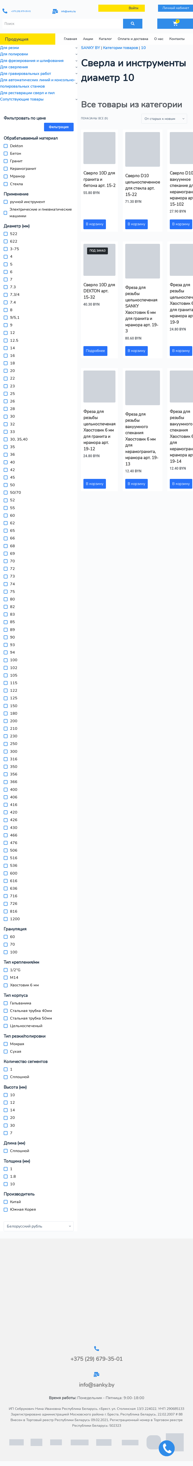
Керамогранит (23, 168)
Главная (70, 39)
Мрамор (17, 176)
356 (13, 774)
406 (13, 797)
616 (13, 881)
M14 (14, 977)
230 (13, 736)
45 (12, 477)
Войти (134, 8)
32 (12, 424)
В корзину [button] (94, 224)
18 (12, 363)
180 (13, 713)
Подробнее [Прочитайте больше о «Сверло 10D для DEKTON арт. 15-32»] (95, 350)
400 (13, 789)
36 (12, 454)
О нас (158, 39)
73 (12, 576)
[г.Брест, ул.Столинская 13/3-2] (96, 1292)
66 (12, 538)
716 (13, 896)
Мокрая (17, 1044)
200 (13, 721)
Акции (88, 39)
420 (13, 812)
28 (12, 409)
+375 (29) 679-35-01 (25, 11)
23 (12, 386)
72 (12, 568)
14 (12, 348)
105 (13, 675)
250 (13, 743)
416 (13, 804)
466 (13, 835)
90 (12, 637)
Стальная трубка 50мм (31, 1018)
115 (13, 683)
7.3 (13, 287)
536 (13, 865)
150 (13, 706)
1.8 (13, 1176)
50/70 (15, 492)
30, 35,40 (19, 439)
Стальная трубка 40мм (31, 1010)
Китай (15, 1202)
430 (13, 827)
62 (12, 523)
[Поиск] (132, 24)
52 (12, 500)
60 (12, 515)
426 (13, 820)
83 (12, 614)
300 (13, 751)
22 (12, 378)
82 (12, 606)
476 (13, 843)
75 (12, 591)
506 (13, 850)
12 (12, 332)
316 (13, 759)
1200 (15, 919)
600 (13, 873)
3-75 (14, 249)
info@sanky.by (72, 11)
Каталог (105, 39)
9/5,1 (15, 317)
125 (13, 698)
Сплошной (19, 1077)
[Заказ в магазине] (164, 119)
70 (12, 561)
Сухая (15, 1051)
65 (12, 530)
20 (12, 370)
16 (12, 355)
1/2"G (15, 970)
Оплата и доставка (133, 39)
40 (12, 462)
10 (12, 1095)
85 (12, 622)
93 (12, 645)
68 (12, 546)
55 (12, 508)
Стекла (16, 184)
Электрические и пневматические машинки (41, 212)
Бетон (15, 153)
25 (12, 393)
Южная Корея (23, 1209)
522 (13, 234)
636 (13, 888)
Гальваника (20, 1003)
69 (12, 553)
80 (12, 599)
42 (12, 470)
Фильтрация (59, 127)
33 (12, 431)
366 (13, 782)
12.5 (14, 340)
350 (13, 766)
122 (13, 690)
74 (12, 584)
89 (12, 629)
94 (12, 652)
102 (13, 668)
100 (13, 660)
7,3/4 (15, 294)
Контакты (176, 39)
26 (12, 401)
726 (13, 903)
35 (12, 447)
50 (12, 485)
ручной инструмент (27, 202)
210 (13, 728)
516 (13, 858)
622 (13, 241)
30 (12, 416)
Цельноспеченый (26, 1026)
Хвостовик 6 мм (24, 985)
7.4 (13, 302)
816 (13, 911)
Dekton (16, 146)
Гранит (16, 161)
